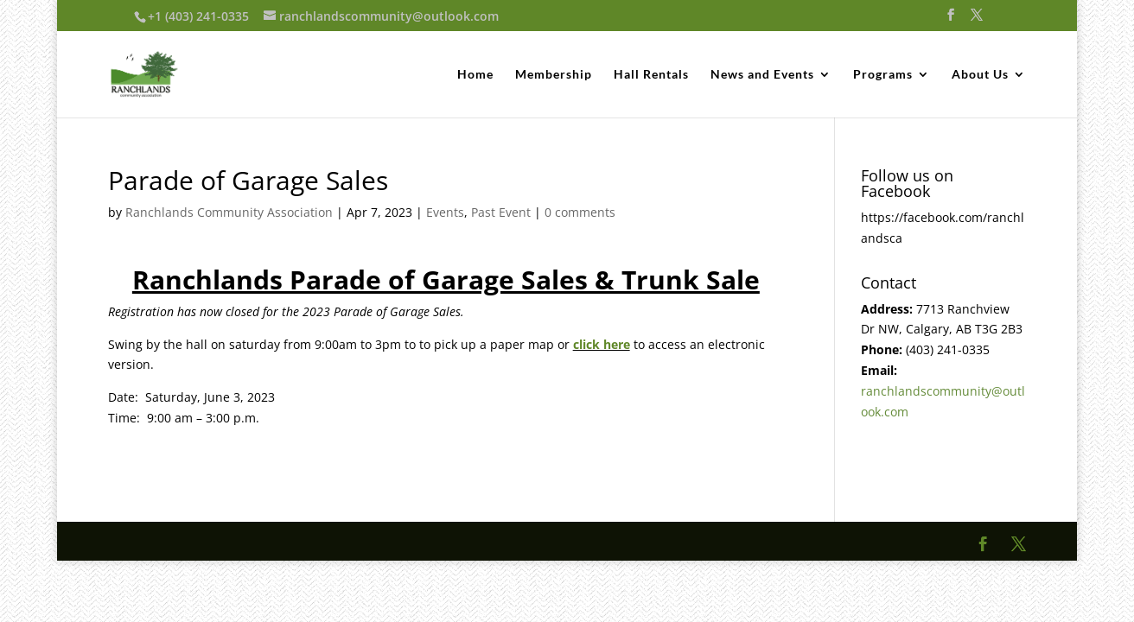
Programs (883, 74)
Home (475, 74)
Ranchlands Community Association (229, 212)
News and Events (762, 74)
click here (601, 344)
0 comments (580, 212)
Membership (553, 74)
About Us (980, 74)
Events (445, 212)
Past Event (501, 212)
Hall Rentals (651, 74)
